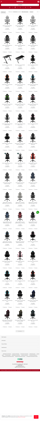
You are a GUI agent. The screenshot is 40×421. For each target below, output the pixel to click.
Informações (20, 340)
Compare (10, 32)
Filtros (3, 12)
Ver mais (20, 331)
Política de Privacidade (21, 417)
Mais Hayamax (20, 337)
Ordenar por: (10, 11)
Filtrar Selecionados (25, 11)
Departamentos (20, 347)
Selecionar (5, 32)
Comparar (31, 11)
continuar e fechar (36, 417)
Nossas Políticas (20, 344)
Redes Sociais (20, 351)
